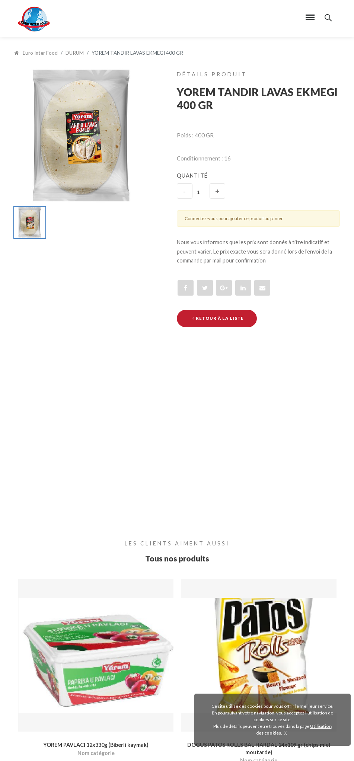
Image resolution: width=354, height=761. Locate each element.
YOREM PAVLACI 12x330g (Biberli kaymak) (96, 745)
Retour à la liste (218, 318)
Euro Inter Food (36, 53)
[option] (82, 135)
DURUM (75, 53)
